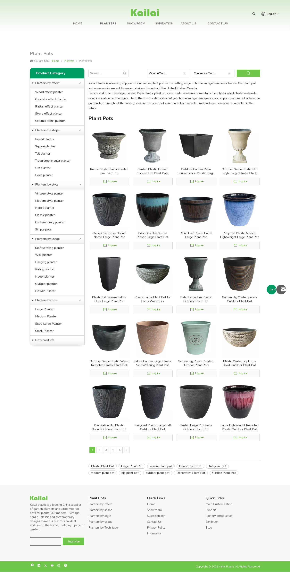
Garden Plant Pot (224, 473)
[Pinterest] (65, 566)
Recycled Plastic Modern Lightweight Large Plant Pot (239, 235)
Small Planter (44, 331)
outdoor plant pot (158, 473)
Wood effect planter (49, 92)
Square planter (45, 146)
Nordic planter (44, 208)
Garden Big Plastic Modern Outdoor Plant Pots (196, 363)
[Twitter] (45, 566)
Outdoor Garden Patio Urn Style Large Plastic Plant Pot (239, 171)
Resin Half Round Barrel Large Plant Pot (196, 235)
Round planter (44, 139)
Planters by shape (47, 130)
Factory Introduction (219, 516)
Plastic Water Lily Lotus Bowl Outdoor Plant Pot (239, 363)
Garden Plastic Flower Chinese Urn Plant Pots (153, 171)
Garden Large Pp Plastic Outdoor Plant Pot (195, 427)
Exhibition (212, 522)
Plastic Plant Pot (102, 466)
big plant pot (130, 473)
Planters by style (46, 184)
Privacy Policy (156, 528)
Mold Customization (219, 504)
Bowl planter (44, 175)
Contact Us (154, 522)
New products (44, 340)
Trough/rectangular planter (52, 161)
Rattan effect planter (49, 106)
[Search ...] (105, 73)
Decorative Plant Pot (191, 473)
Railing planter (44, 269)
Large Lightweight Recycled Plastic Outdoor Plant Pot (239, 427)
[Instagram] (58, 566)
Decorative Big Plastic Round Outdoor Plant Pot (109, 427)
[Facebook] (32, 566)
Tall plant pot (217, 466)
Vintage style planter (49, 193)
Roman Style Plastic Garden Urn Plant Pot (109, 171)
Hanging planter (46, 262)
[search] (45, 541)
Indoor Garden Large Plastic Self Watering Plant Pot (152, 363)
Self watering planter (49, 248)
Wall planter (43, 255)
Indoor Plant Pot (190, 466)
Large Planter (44, 309)
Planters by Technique (103, 528)
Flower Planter (45, 291)
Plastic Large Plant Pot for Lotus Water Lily (153, 299)
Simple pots (43, 229)
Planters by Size (46, 300)
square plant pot (161, 466)
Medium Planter (46, 316)
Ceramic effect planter (50, 121)
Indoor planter (44, 276)
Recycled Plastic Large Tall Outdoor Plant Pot (152, 427)
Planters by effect (47, 83)
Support (211, 510)
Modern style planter (49, 201)
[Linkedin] (39, 566)
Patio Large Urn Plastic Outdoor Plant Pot (196, 299)
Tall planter (42, 153)
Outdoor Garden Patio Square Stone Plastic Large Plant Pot (196, 171)
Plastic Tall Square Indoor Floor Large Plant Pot (109, 299)
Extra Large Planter (48, 324)
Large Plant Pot (132, 466)
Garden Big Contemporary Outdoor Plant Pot (239, 299)
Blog (209, 528)
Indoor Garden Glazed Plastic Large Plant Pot (152, 235)
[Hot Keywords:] (253, 13)
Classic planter (45, 215)
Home (151, 504)
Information (154, 533)
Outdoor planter (46, 284)
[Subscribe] (73, 541)
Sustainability (156, 516)
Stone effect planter (48, 113)
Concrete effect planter (50, 99)
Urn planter (42, 168)
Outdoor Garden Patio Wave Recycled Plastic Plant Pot (109, 363)
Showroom (154, 510)
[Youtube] (52, 566)
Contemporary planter (50, 222)
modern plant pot (102, 473)
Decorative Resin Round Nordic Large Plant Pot (109, 235)
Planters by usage (47, 239)
